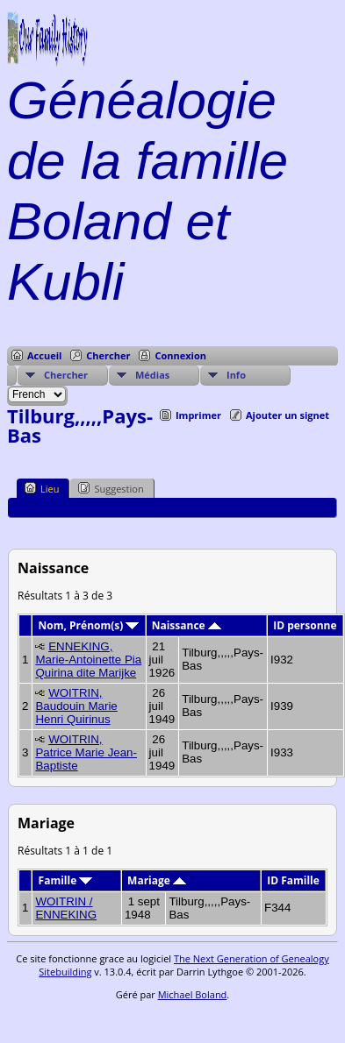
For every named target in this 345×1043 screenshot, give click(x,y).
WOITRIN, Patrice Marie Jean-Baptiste (86, 752)
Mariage (156, 880)
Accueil (44, 355)
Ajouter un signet (287, 415)
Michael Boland (192, 994)
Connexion (180, 355)
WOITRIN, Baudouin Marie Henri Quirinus (76, 706)
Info (236, 374)
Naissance (186, 625)
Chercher (108, 355)
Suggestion (110, 488)
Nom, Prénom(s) (89, 625)
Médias (152, 374)
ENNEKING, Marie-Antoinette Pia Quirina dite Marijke (88, 659)
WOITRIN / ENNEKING (66, 908)
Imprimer (198, 415)
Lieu (42, 488)
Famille (66, 880)
